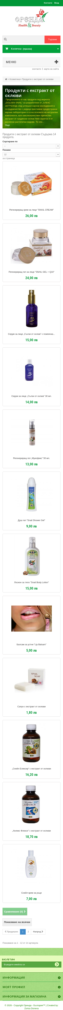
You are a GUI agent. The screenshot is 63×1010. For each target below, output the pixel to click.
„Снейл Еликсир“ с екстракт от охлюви (31, 769)
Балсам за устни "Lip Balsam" (31, 644)
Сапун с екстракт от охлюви (31, 706)
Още (7, 125)
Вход (56, 3)
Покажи (7, 150)
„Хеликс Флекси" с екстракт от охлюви (31, 831)
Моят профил (14, 987)
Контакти (48, 3)
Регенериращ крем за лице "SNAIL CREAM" (31, 210)
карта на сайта (51, 69)
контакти (36, 69)
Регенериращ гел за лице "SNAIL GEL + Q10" (31, 272)
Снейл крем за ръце (31, 893)
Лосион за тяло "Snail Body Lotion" (31, 582)
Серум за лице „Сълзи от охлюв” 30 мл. (31, 396)
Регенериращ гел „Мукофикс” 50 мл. (31, 458)
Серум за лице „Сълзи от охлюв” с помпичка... (31, 334)
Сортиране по (10, 141)
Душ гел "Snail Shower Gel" (31, 520)
